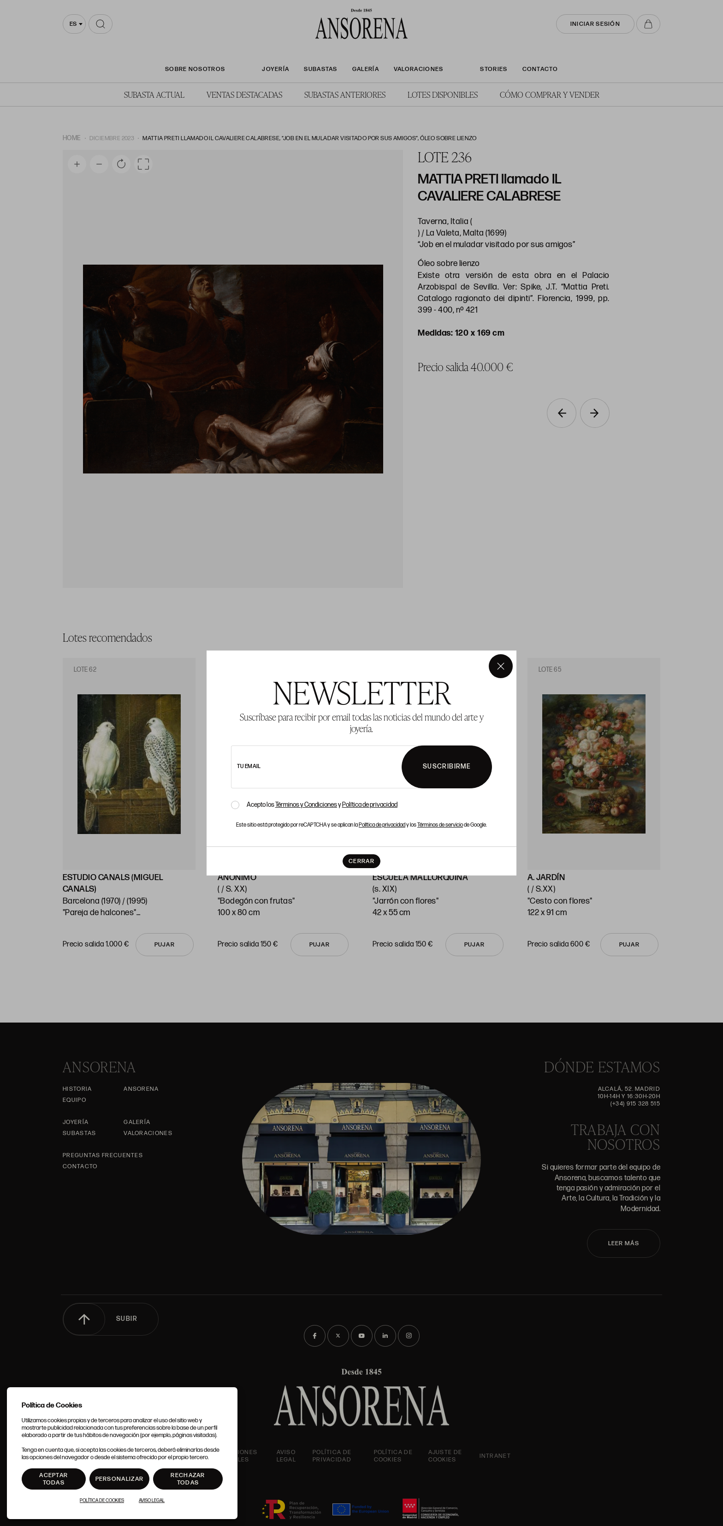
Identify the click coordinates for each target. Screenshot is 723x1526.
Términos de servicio (440, 825)
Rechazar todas (188, 1479)
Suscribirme (447, 766)
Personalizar (119, 1479)
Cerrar (361, 861)
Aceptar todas (53, 1479)
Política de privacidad (369, 805)
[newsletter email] (342, 766)
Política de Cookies (102, 1500)
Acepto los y (322, 805)
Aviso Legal (152, 1500)
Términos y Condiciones (306, 805)
